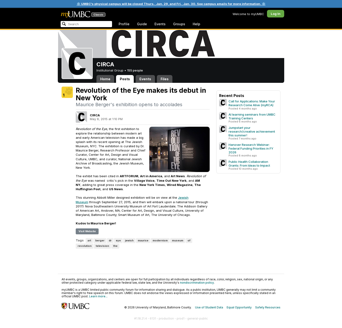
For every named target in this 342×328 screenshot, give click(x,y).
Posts (125, 79)
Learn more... (98, 296)
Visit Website (87, 231)
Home (105, 79)
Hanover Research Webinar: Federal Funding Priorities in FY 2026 (251, 148)
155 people (135, 70)
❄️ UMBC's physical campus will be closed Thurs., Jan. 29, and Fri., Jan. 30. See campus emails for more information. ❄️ (171, 4)
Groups (179, 24)
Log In (275, 14)
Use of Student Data (209, 307)
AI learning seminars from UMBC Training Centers (252, 116)
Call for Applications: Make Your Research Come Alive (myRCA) (252, 103)
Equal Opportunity (239, 307)
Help (196, 24)
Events (160, 24)
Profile (124, 24)
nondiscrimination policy (197, 282)
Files (165, 79)
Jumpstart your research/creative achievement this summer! (252, 131)
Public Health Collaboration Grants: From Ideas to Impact (249, 163)
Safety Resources (267, 307)
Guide (142, 24)
